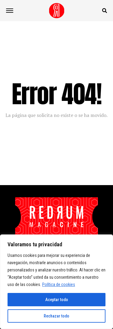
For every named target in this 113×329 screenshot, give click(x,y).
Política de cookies (58, 284)
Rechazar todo (56, 316)
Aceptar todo (56, 299)
